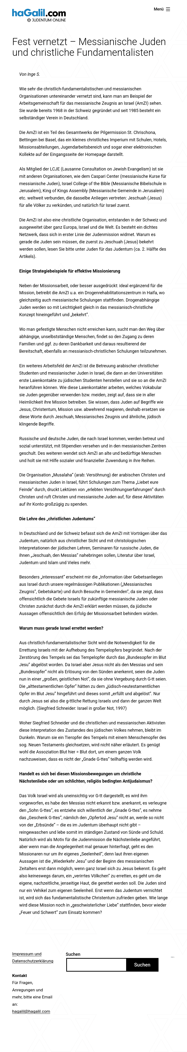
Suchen (73, 954)
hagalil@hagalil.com (31, 1011)
